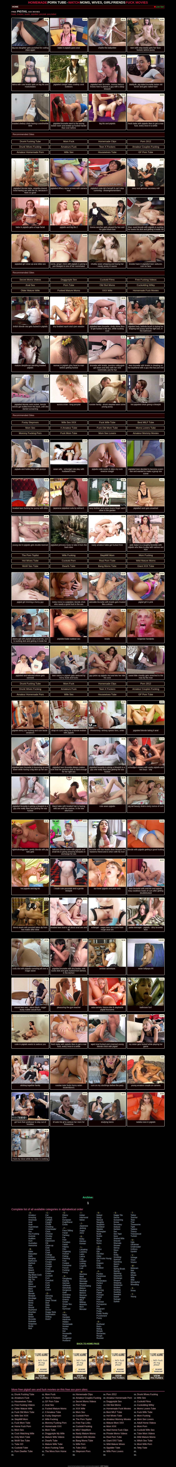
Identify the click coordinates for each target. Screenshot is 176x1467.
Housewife (67, 1333)
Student (117, 1287)
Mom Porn (142, 1426)
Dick (47, 1303)
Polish (99, 1297)
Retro (99, 1326)
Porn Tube (81, 1405)
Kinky (82, 1239)
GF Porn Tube (52, 1401)
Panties (100, 1274)
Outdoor (100, 1268)
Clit (46, 1243)
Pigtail (99, 1292)
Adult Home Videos (146, 1423)
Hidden (66, 1322)
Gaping (66, 1281)
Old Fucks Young (104, 1258)
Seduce (117, 1227)
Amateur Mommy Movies (118, 1419)
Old (98, 1251)
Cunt (47, 1283)
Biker (30, 1282)
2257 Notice (104, 1466)
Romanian (101, 1333)
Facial (65, 1233)
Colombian (50, 1257)
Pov (98, 1306)
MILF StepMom (83, 1430)
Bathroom (32, 1261)
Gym (65, 1306)
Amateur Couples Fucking (88, 1398)
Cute (47, 1287)
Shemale (117, 1243)
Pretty (99, 1311)
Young (133, 1296)
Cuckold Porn (82, 1415)
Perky (99, 1285)
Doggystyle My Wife (55, 1433)
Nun (98, 1238)
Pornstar (100, 1302)
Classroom (50, 1241)
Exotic (65, 1224)
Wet (132, 1270)
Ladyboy (83, 1252)
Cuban (48, 1273)
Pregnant (101, 1309)
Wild (132, 1280)
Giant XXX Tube (114, 1440)
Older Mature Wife (23, 1408)
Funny (65, 1272)
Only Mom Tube (22, 1437)
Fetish (65, 1244)
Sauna (116, 1217)
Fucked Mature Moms (55, 1408)
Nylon (99, 1243)
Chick (47, 1231)
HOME (15, 7)
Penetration (102, 1281)
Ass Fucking (33, 1234)
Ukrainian (135, 1244)
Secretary (118, 1224)
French (66, 1268)
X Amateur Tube (53, 1412)
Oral (98, 1261)
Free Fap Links (83, 1423)
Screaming (118, 1220)
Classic (48, 1238)
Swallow (117, 1292)
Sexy (116, 1236)
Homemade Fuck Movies (118, 1408)
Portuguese (102, 1304)
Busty (30, 1326)
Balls (30, 1256)
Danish (48, 1298)
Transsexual (136, 1234)
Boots (30, 1300)
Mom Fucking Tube (54, 1448)
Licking (83, 1263)
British (31, 1317)
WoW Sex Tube (22, 1440)
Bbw (30, 1265)
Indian (82, 1215)
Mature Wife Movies (85, 1437)
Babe (30, 1251)
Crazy (48, 1269)
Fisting (65, 1256)
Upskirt (134, 1251)
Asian (30, 1229)
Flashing (66, 1258)
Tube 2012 (81, 1448)
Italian (82, 1220)
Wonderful (135, 1282)
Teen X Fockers (52, 1398)
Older (99, 1256)
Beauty (31, 1272)
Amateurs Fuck (21, 1398)
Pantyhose (101, 1276)
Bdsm (30, 1268)
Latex (82, 1254)
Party (99, 1278)
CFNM (48, 1224)
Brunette (32, 1319)
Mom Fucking (143, 1415)
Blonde (31, 1293)
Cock (47, 1250)
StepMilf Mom (21, 1419)
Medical (83, 1290)
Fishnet (66, 1254)
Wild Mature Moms (146, 1437)
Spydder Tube (113, 1448)
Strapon (117, 1280)
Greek (65, 1302)
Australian (32, 1243)
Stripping (117, 1283)
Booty (30, 1303)
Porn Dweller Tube (23, 1451)
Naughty (100, 1222)
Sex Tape (118, 1234)
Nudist (99, 1236)
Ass (30, 1231)
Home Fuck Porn (22, 1426)
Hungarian (67, 1338)
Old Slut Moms (113, 1405)
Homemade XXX (53, 1426)
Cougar (48, 1262)
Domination (50, 1314)
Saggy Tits (118, 1215)
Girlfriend (66, 1285)
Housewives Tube (23, 1401)
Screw (116, 1222)
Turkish (134, 1236)
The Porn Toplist (84, 1419)
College (48, 1255)
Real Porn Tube (114, 1437)
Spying (117, 1271)
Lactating (84, 1249)
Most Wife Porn (144, 1444)
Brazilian (32, 1312)
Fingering (67, 1251)
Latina (82, 1256)
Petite (99, 1288)
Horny (65, 1329)
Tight (133, 1227)
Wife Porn (80, 1444)
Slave (116, 1250)
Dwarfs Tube (51, 1440)
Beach (31, 1270)
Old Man (100, 1254)
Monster (83, 1309)
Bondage (32, 1298)
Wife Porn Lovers (114, 1451)
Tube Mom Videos (146, 1433)
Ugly (133, 1242)
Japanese (84, 1226)
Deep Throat (50, 1300)
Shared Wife (119, 1238)
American (32, 1220)
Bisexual (32, 1286)
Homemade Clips (84, 1394)
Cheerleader (50, 1229)
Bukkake (32, 1321)
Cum (47, 1278)
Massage (84, 1281)
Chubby (48, 1236)
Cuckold (49, 1276)
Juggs (82, 1230)
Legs (82, 1259)
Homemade (68, 1324)
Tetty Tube (142, 1448)
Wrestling (135, 1284)
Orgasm (100, 1263)
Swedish (117, 1294)
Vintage (134, 1257)
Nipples (100, 1229)
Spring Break (119, 1269)
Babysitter (32, 1254)
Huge (65, 1336)
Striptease (118, 1285)
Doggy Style (50, 1312)
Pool (99, 1299)
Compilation (50, 1259)
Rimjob (100, 1331)
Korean (83, 1243)
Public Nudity (102, 1313)
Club (47, 1248)
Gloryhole (67, 1288)
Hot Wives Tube (114, 1415)
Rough (99, 1336)
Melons (83, 1293)
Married (83, 1279)
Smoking (117, 1257)
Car (47, 1215)
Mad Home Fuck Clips (117, 1430)
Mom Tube (50, 1430)
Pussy (99, 1318)
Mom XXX (111, 1426)
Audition (32, 1238)
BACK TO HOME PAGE (88, 1343)
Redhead (101, 1324)
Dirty (47, 1307)
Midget (82, 1297)
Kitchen (83, 1241)
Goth (65, 1292)
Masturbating (85, 1286)
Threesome (136, 1224)
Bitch (30, 1289)
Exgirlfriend (67, 1222)
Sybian (117, 1301)
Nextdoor (101, 1227)
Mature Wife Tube (54, 1444)
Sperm (116, 1264)
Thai (132, 1222)
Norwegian (101, 1231)
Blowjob (31, 1296)
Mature (83, 1288)
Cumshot (49, 1280)
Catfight (48, 1220)
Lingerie (83, 1266)
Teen (133, 1220)
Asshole (31, 1236)
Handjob (66, 1317)
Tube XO (18, 1444)
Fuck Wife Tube (144, 1412)
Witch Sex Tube (144, 1440)
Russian (100, 1338)
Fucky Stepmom (53, 1415)
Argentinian (33, 1227)
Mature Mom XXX (115, 1423)
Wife (133, 1277)
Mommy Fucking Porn (56, 1423)
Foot (64, 1261)
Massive (83, 1283)
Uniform (134, 1249)
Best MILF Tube (114, 1412)
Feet (64, 1240)
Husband (66, 1340)
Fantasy (66, 1235)
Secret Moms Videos (86, 1401)
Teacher (134, 1217)
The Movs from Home (55, 1451)
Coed (47, 1252)
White (133, 1273)
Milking (83, 1302)
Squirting (117, 1273)
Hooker (66, 1326)
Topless (134, 1229)
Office (99, 1249)
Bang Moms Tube (84, 1440)
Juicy (82, 1233)
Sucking (117, 1290)
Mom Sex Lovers (145, 1419)
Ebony (65, 1215)
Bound (31, 1307)
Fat (64, 1237)
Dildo (47, 1305)
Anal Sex (49, 1405)
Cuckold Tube (21, 1448)
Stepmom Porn (83, 1451)
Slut (115, 1252)
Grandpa (66, 1297)
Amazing (32, 1217)
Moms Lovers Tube (146, 1408)
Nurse (99, 1241)
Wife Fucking (51, 1419)
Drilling (48, 1317)
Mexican (83, 1295)
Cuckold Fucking (84, 1426)
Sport (116, 1266)
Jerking (83, 1228)
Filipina (66, 1247)
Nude (99, 1234)
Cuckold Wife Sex (145, 1430)
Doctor (48, 1310)
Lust (81, 1268)
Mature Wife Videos (54, 1437)
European (67, 1220)
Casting (48, 1217)
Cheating (49, 1227)
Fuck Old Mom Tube (24, 1412)
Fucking (66, 1270)
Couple (48, 1264)
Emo (65, 1217)
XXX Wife (80, 1408)
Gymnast (66, 1309)
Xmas (133, 1290)
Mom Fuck (50, 1394)
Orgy (99, 1265)
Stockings (118, 1278)
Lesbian (83, 1261)
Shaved (117, 1241)
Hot (64, 1331)
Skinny (116, 1248)
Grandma (67, 1295)
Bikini (30, 1284)
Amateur (32, 1215)
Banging (32, 1258)
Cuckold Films (144, 1401)
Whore (133, 1275)
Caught (48, 1222)
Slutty (116, 1255)
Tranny (134, 1231)
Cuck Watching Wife (24, 1433)
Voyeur (134, 1262)
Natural (100, 1220)
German (66, 1283)
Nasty (99, 1217)
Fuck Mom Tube (22, 1423)
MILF (82, 1300)
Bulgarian (32, 1324)
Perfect (100, 1283)
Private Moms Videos (116, 1433)
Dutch (48, 1319)
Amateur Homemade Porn (119, 1398)
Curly (47, 1285)
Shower (117, 1245)
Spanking (118, 1262)
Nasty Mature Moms (85, 1433)
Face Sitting (68, 1230)
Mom (82, 1307)
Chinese (49, 1234)
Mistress (83, 1304)
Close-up (49, 1245)
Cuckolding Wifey (145, 1405)
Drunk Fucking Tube (24, 1394)
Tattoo (133, 1215)
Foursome (67, 1265)
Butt (30, 1328)
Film (64, 1249)
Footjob (66, 1263)
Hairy (65, 1315)
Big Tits (31, 1279)
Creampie (49, 1271)
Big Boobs (32, 1277)
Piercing (100, 1290)
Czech (48, 1290)
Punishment (102, 1316)
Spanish (117, 1259)
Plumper (100, 1295)
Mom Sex (80, 1412)
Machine (83, 1274)
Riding (99, 1329)
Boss (30, 1305)
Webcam (134, 1268)
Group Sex (67, 1304)
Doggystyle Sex (114, 1401)
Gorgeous (67, 1290)
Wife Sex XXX (21, 1415)
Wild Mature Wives (115, 1444)
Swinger (117, 1299)
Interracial (84, 1217)
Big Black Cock (35, 1275)
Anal (30, 1222)
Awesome (32, 1245)
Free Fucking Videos (24, 1405)
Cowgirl (48, 1266)
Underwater (136, 1247)
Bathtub (31, 1263)
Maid (82, 1276)
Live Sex (159, 7)
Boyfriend (32, 1310)
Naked (99, 1215)
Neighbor (101, 1224)
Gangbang (67, 1278)
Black (30, 1291)
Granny (66, 1299)
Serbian (117, 1229)
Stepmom (118, 1276)
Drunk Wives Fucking (147, 1394)
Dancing (49, 1296)
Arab (30, 1224)
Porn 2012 (111, 1394)
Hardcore (67, 1319)
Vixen (133, 1260)
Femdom (66, 1242)
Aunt (30, 1241)
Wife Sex (141, 1398)
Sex (115, 1231)
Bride (30, 1314)
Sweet (116, 1297)
